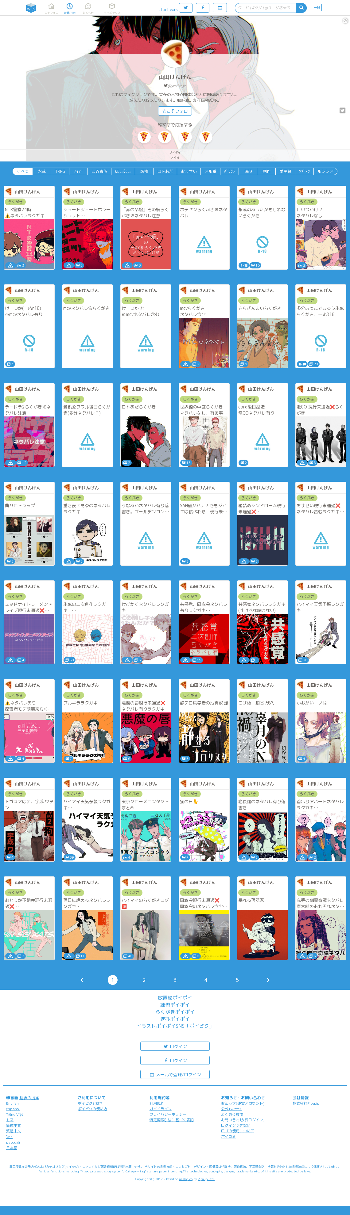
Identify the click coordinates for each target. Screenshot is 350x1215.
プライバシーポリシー (168, 1114)
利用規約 (157, 1103)
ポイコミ (228, 1136)
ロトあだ (165, 171)
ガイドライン (161, 1108)
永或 (42, 171)
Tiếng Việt (14, 1114)
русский (13, 1142)
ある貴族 (99, 171)
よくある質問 (232, 1114)
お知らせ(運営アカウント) (243, 1103)
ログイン (175, 1046)
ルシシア (325, 171)
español (13, 1108)
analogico (185, 1179)
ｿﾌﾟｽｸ (304, 171)
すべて (23, 171)
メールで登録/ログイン (175, 1074)
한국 (10, 1119)
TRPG (60, 171)
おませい (189, 171)
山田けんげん (175, 77)
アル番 (210, 171)
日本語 (11, 1147)
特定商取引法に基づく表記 (172, 1119)
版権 (144, 171)
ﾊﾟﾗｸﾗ (229, 171)
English (12, 1103)
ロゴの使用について (237, 1130)
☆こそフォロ (175, 111)
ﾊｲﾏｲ (78, 171)
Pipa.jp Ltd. (206, 1179)
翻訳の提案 (29, 1097)
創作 (266, 171)
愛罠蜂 (285, 171)
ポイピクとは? (90, 1103)
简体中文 (13, 1125)
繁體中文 (13, 1130)
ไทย (9, 1136)
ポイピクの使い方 (92, 1108)
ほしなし (123, 171)
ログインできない (236, 1125)
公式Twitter (231, 1108)
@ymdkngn (177, 86)
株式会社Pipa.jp (306, 1103)
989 (248, 171)
